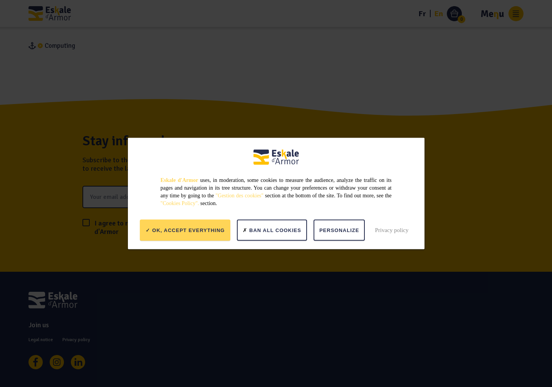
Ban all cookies (272, 230)
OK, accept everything (185, 230)
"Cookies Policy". (180, 203)
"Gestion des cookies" (239, 196)
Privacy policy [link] (391, 230)
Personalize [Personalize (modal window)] (339, 230)
